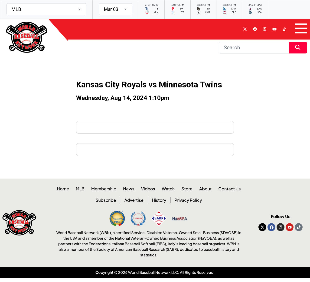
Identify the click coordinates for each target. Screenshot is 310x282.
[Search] (254, 48)
